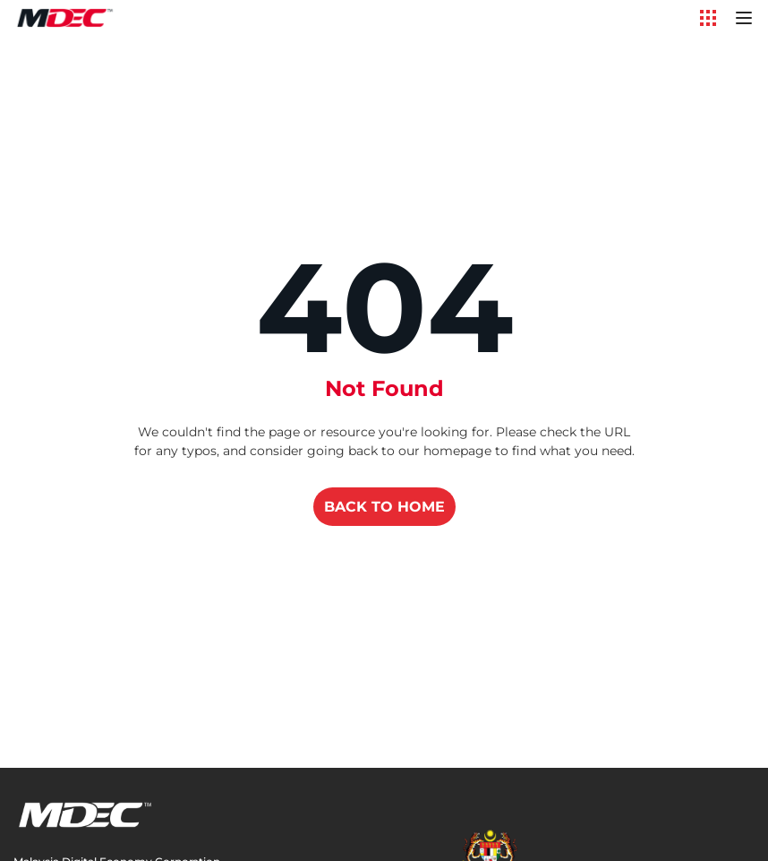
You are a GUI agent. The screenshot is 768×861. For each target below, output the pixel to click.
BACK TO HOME (384, 506)
